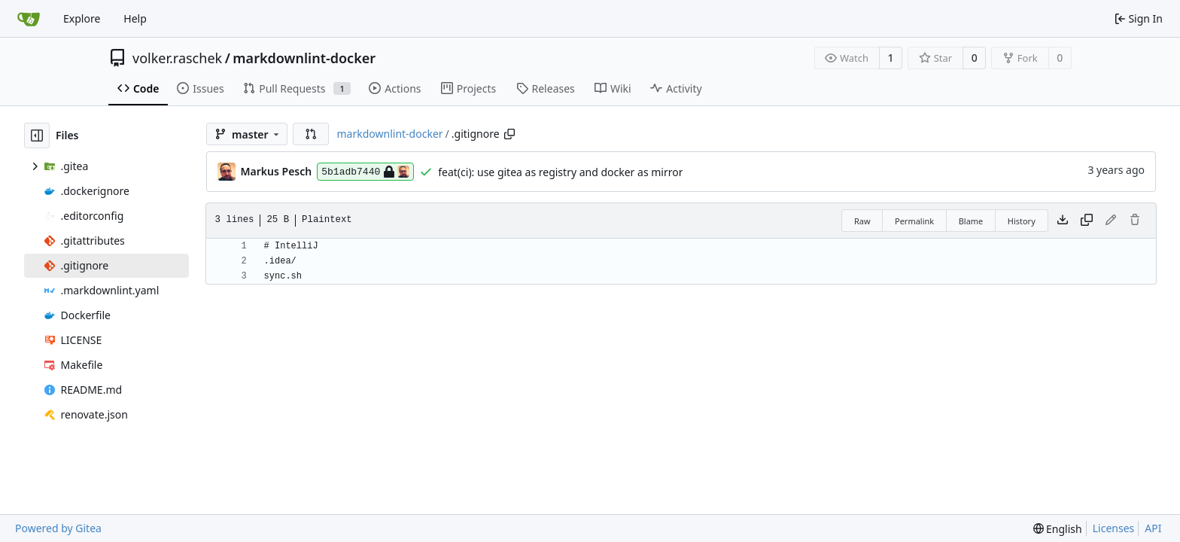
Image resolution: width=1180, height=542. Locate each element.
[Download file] (1063, 220)
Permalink (914, 221)
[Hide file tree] (37, 135)
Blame (971, 221)
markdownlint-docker (304, 57)
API (1153, 528)
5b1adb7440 (365, 172)
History (1022, 221)
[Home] (29, 18)
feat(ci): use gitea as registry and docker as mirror (560, 172)
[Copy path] (509, 134)
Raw (862, 221)
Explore (81, 18)
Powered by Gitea (58, 528)
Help (135, 18)
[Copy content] (1087, 220)
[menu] (1057, 529)
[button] (311, 134)
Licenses (1114, 528)
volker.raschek (177, 57)
